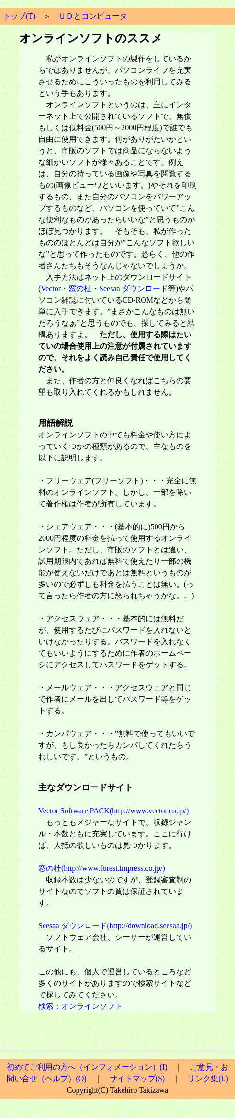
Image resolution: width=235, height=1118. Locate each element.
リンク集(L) (208, 1078)
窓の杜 (79, 289)
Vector (51, 289)
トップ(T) (19, 16)
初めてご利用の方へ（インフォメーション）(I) (87, 1067)
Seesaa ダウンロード (133, 289)
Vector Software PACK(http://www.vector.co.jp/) (113, 811)
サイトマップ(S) (137, 1078)
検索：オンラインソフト (80, 1006)
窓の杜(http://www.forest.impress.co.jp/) (101, 868)
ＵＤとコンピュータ (92, 16)
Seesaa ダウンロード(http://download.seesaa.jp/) (115, 926)
